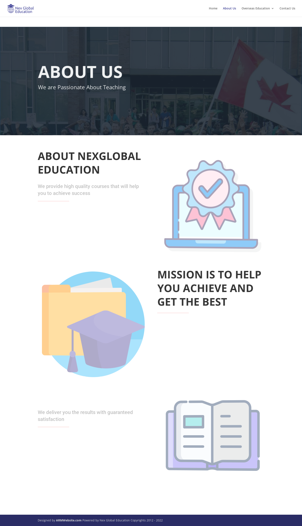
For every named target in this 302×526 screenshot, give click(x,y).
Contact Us (287, 8)
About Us (229, 8)
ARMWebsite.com (69, 520)
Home (213, 8)
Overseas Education (256, 8)
